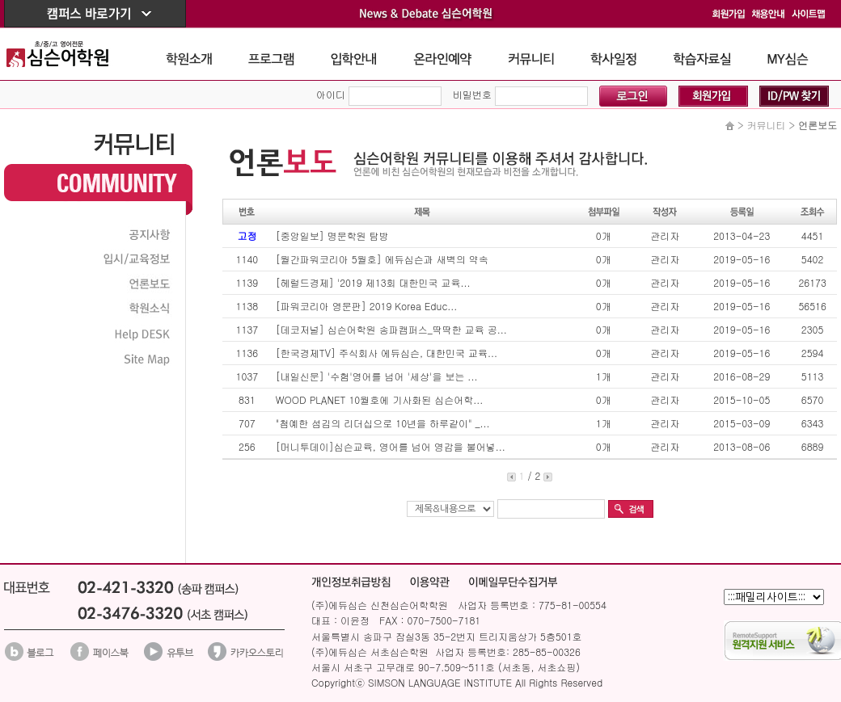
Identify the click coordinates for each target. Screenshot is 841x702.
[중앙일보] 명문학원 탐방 (332, 235)
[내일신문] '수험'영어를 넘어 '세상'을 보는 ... (377, 376)
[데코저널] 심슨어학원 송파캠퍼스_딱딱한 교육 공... (391, 329)
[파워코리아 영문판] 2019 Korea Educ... (366, 306)
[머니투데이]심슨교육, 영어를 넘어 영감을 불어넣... (390, 446)
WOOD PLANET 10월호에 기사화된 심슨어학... (379, 399)
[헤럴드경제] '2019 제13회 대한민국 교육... (373, 282)
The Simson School (69, 53)
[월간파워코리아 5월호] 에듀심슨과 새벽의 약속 (382, 259)
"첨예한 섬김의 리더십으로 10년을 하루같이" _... (383, 423)
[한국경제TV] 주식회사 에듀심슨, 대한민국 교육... (386, 352)
